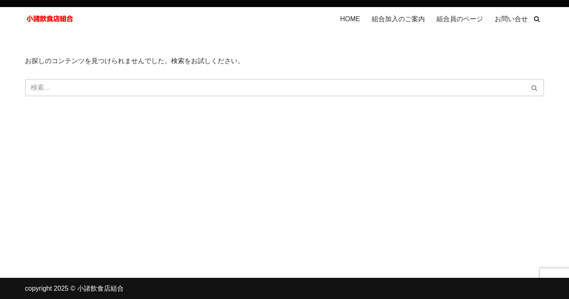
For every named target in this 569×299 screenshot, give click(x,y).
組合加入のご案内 (398, 18)
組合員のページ (460, 18)
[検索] (537, 19)
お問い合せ (511, 18)
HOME (350, 18)
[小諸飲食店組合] (50, 19)
